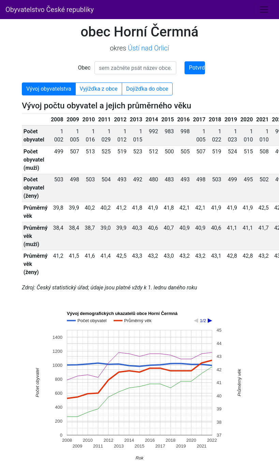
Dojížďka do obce (147, 89)
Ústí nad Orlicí (148, 48)
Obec (84, 67)
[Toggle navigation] (264, 9)
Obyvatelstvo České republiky (49, 9)
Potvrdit (197, 67)
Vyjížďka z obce (99, 89)
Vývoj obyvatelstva (48, 89)
